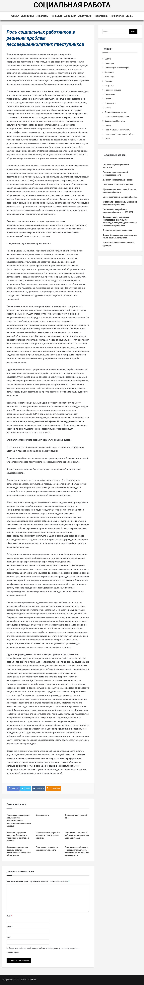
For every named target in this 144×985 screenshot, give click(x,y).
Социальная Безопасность (117, 116)
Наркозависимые (113, 90)
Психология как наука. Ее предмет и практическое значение (48, 835)
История (108, 81)
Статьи (108, 125)
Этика (107, 138)
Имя (9, 916)
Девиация (70, 15)
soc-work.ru (22, 980)
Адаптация (85, 15)
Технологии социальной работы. (118, 184)
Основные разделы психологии (117, 230)
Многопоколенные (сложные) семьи (120, 197)
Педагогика (101, 15)
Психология (116, 15)
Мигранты (109, 85)
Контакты (33, 980)
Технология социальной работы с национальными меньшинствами (77, 835)
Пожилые (56, 15)
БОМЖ (108, 59)
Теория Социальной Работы (117, 130)
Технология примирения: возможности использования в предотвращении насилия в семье (19, 820)
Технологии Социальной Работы (119, 134)
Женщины (27, 15)
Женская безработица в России (117, 180)
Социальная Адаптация (115, 112)
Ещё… (129, 15)
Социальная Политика (115, 121)
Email (9, 926)
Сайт (9, 937)
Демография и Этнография (117, 68)
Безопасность (42, 815)
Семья (15, 15)
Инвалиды (42, 15)
